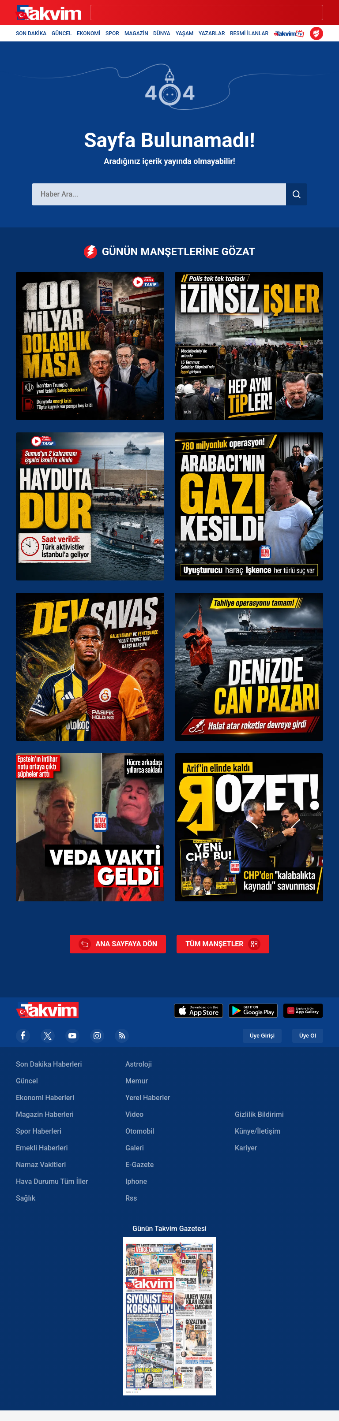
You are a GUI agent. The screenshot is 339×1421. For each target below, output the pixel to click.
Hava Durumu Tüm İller (52, 1181)
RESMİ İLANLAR (249, 33)
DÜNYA (161, 33)
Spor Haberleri (38, 1131)
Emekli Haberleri (42, 1148)
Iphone (136, 1181)
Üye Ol (307, 1036)
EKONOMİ (88, 33)
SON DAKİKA (31, 33)
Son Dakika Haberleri (49, 1064)
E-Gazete (139, 1165)
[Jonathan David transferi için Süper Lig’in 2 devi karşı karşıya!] (90, 667)
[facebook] (23, 1036)
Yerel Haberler (147, 1098)
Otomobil (139, 1131)
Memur (136, 1081)
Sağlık (25, 1198)
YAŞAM (184, 33)
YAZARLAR (212, 33)
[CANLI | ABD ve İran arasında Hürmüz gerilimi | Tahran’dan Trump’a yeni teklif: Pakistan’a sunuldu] (90, 346)
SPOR (112, 33)
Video (134, 1114)
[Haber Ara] (159, 194)
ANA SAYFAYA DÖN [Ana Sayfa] (118, 944)
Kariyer (246, 1148)
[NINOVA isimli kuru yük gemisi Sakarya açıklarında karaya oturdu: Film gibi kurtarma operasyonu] (249, 667)
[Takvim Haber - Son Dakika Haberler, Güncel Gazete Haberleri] (48, 13)
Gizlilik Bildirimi (259, 1114)
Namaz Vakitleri (41, 1165)
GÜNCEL (62, 33)
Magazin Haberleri (45, 1114)
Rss (131, 1198)
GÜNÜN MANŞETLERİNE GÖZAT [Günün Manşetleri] (170, 252)
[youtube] (72, 1036)
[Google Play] (253, 1011)
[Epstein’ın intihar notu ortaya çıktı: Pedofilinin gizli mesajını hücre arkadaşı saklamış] (90, 827)
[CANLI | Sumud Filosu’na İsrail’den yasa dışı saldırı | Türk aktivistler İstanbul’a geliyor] (90, 506)
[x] (48, 1036)
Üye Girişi (262, 1036)
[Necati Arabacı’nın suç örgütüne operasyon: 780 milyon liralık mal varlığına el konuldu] (249, 506)
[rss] (122, 1036)
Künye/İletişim (257, 1131)
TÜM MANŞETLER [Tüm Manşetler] (222, 944)
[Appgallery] (303, 1011)
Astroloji (138, 1064)
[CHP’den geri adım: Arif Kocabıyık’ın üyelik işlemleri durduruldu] (249, 827)
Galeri (134, 1148)
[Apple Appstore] (198, 1011)
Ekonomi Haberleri (45, 1098)
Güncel (27, 1081)
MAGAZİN (136, 33)
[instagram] (97, 1036)
